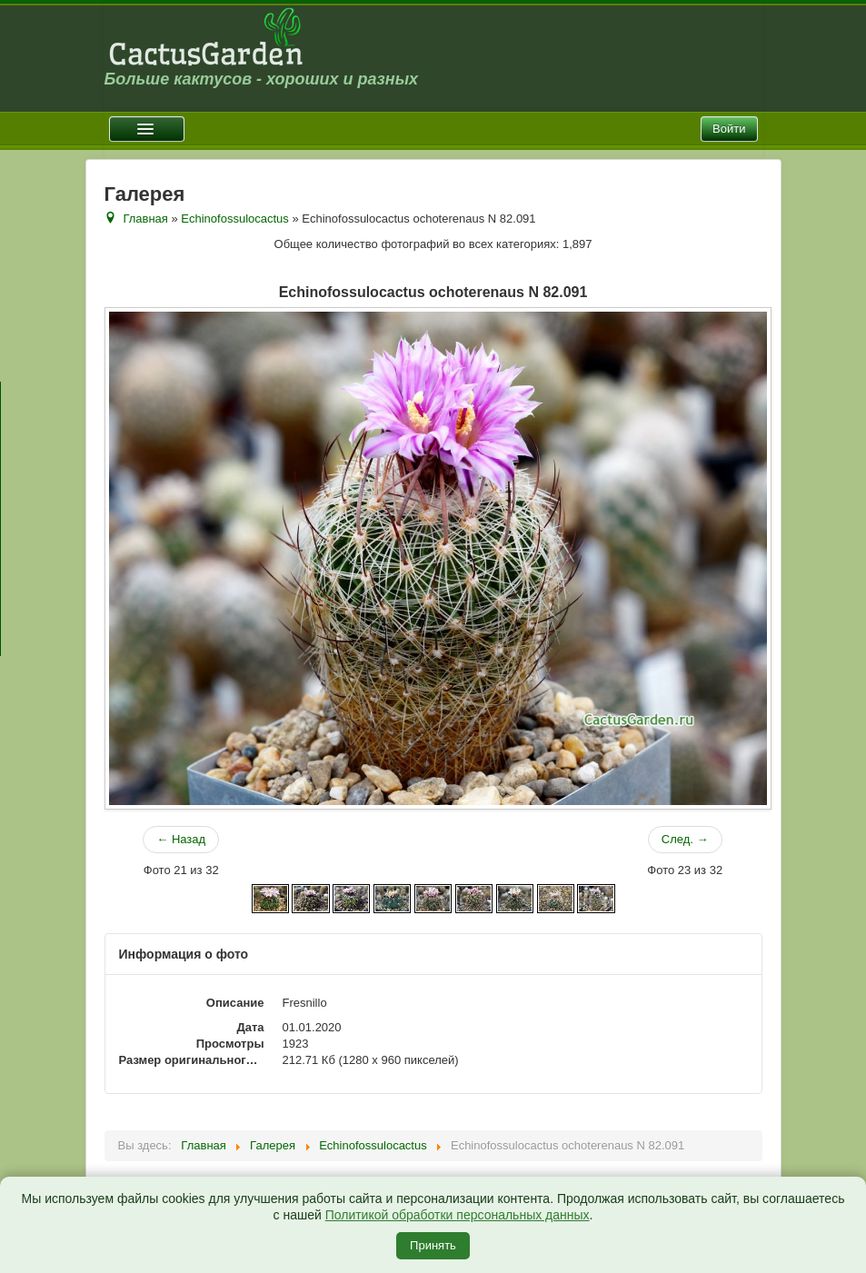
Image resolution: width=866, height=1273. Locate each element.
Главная (145, 218)
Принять (433, 1245)
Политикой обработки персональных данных (457, 1215)
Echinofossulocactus (235, 218)
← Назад (180, 839)
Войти (728, 128)
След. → (685, 839)
